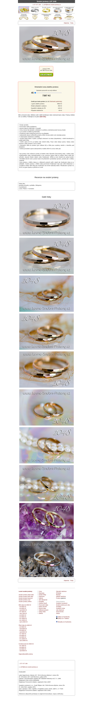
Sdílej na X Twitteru (62, 618)
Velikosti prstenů (43, 610)
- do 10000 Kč (23, 618)
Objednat (66, 23)
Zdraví (58, 613)
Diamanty (41, 593)
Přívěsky (58, 593)
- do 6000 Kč (22, 608)
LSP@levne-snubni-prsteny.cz (52, 4)
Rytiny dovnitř (43, 606)
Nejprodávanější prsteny (26, 654)
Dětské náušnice (61, 596)
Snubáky (58, 606)
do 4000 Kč (28, 625)
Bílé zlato (21, 605)
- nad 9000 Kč (23, 650)
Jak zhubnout (60, 610)
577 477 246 (37, 4)
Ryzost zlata (42, 608)
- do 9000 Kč (22, 617)
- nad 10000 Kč (23, 640)
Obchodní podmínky (56, 101)
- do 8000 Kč (22, 615)
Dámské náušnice (61, 591)
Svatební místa (60, 608)
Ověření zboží (43, 603)
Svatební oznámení (61, 603)
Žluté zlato (22, 625)
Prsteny (58, 598)
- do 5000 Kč (22, 606)
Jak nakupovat (43, 600)
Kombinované (23, 644)
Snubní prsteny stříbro (25, 601)
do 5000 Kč (30, 644)
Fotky (71, 23)
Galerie (41, 598)
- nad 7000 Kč (23, 613)
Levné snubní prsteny (25, 591)
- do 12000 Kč (23, 620)
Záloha (41, 613)
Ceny (40, 591)
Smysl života (59, 611)
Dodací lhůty (42, 594)
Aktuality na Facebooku (63, 622)
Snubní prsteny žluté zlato (26, 594)
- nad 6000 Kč (23, 610)
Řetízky (58, 594)
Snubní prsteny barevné (26, 598)
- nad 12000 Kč (23, 622)
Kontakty (41, 601)
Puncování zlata (43, 605)
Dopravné (41, 596)
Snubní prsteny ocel (24, 600)
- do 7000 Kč (22, 611)
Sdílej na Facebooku (63, 617)
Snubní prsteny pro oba (63, 605)
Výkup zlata (42, 611)
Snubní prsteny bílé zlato (26, 596)
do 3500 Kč (27, 605)
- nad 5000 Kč (23, 628)
